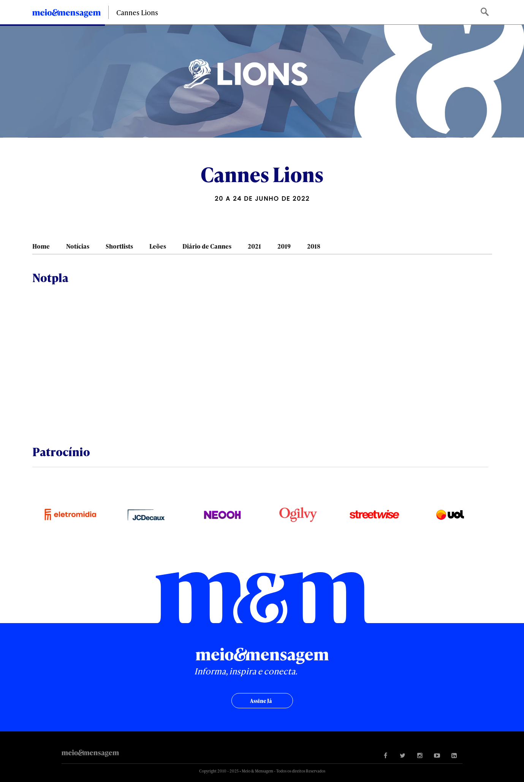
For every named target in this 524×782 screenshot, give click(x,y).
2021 (254, 246)
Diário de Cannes (206, 246)
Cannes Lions (137, 12)
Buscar (485, 12)
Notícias (77, 246)
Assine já (261, 700)
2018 (313, 246)
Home (41, 246)
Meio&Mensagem (66, 14)
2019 (284, 246)
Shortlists (119, 246)
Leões (157, 246)
